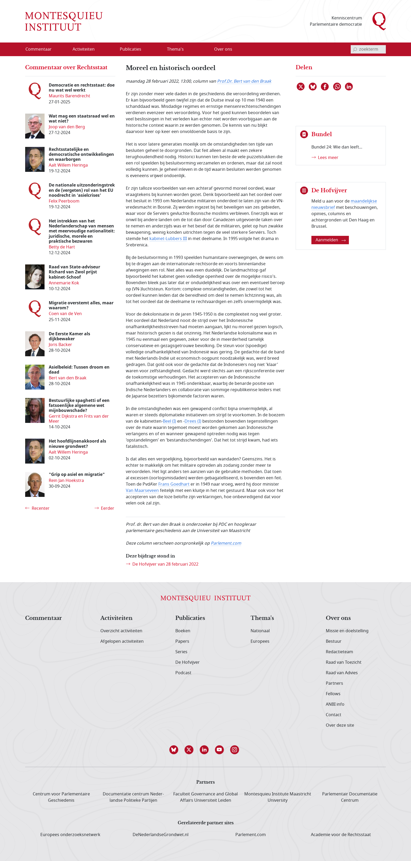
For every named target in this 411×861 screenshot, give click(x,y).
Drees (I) (193, 421)
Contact (333, 715)
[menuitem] (42, 49)
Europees (260, 641)
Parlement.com (226, 543)
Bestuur (334, 641)
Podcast (183, 673)
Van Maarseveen (142, 490)
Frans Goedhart (174, 484)
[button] (175, 749)
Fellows (333, 694)
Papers (182, 641)
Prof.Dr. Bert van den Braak (244, 81)
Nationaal (260, 631)
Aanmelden (331, 240)
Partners (334, 683)
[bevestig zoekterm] (355, 49)
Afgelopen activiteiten (122, 641)
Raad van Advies (342, 673)
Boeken (182, 631)
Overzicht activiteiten (121, 631)
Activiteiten (116, 618)
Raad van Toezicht (343, 662)
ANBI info (335, 704)
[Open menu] (100, 50)
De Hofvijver (187, 662)
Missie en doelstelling (347, 631)
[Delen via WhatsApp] (337, 87)
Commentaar (43, 618)
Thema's (262, 618)
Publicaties (190, 618)
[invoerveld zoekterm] (368, 49)
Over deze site (340, 725)
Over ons (338, 618)
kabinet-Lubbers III (168, 239)
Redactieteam (339, 652)
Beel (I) (169, 421)
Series (181, 652)
